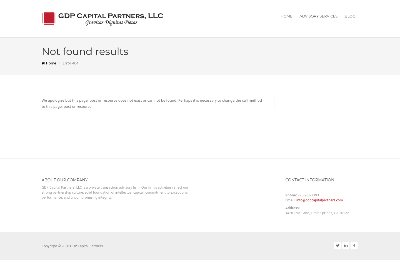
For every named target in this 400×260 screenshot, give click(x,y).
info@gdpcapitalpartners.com (319, 200)
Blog (350, 16)
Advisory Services (318, 16)
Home (286, 16)
